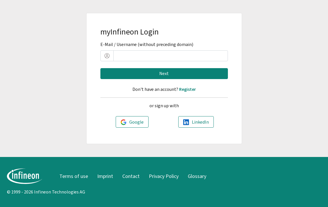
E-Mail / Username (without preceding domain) (146, 44)
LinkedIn (200, 122)
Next (164, 73)
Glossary (197, 176)
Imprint (105, 176)
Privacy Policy (164, 176)
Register (187, 89)
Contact (131, 176)
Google (136, 122)
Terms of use (73, 176)
